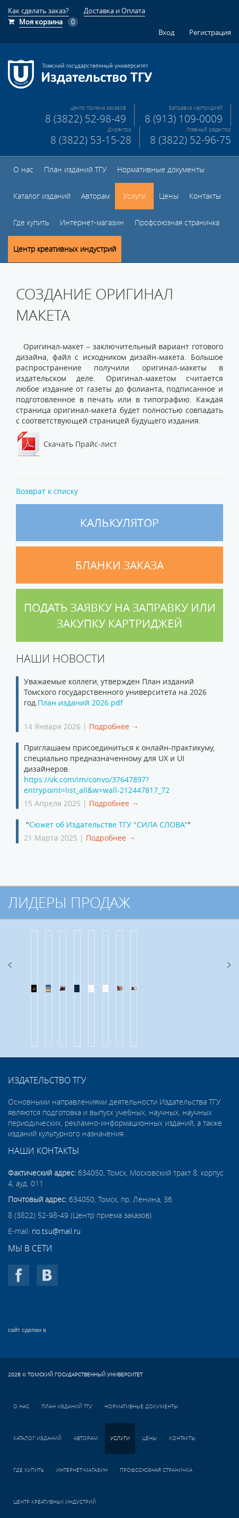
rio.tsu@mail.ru (56, 1231)
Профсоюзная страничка (177, 222)
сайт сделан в (27, 1330)
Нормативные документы (161, 169)
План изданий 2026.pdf (80, 703)
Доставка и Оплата (114, 10)
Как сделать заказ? (38, 10)
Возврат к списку (47, 491)
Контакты (205, 196)
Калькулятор (119, 522)
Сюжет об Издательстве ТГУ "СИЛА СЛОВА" (108, 824)
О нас (23, 169)
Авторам (95, 196)
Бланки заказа (119, 565)
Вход (166, 32)
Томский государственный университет (85, 1374)
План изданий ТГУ (75, 169)
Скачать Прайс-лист (80, 444)
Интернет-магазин (92, 222)
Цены (169, 196)
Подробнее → (114, 726)
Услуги (134, 196)
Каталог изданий (41, 196)
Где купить (31, 222)
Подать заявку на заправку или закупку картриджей (120, 615)
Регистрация (210, 32)
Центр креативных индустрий (64, 249)
